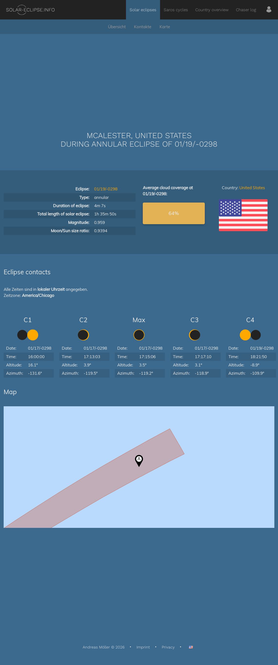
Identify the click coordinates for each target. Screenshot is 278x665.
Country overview (212, 9)
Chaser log (246, 9)
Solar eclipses (143, 9)
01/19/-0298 (105, 188)
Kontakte (142, 26)
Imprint (143, 647)
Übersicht (117, 26)
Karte (165, 26)
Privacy (168, 647)
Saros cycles (176, 9)
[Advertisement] (139, 75)
